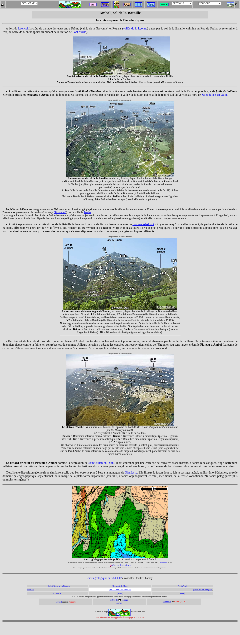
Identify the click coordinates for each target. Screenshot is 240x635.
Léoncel (23, 28)
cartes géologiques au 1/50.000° (105, 578)
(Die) (182, 593)
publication (163, 562)
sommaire (167, 601)
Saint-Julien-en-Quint (214, 94)
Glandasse (130, 472)
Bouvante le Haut (120, 586)
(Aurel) (120, 593)
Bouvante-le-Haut (143, 224)
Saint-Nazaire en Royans (59, 586)
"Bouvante (59, 212)
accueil (59, 602)
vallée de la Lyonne (135, 28)
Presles (87, 212)
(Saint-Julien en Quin (202, 589)
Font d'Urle (79, 32)
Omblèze (57, 593)
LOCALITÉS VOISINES (120, 589)
